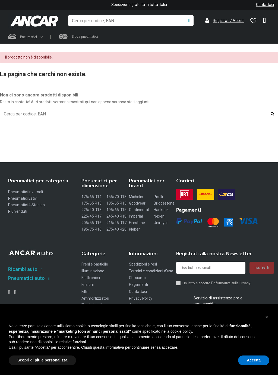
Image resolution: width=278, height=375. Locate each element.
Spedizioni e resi (143, 265)
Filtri (85, 292)
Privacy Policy (140, 299)
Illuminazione (92, 271)
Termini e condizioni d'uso (151, 271)
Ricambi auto (22, 270)
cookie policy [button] (181, 331)
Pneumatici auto (26, 279)
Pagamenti (138, 285)
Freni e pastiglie (94, 265)
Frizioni (87, 285)
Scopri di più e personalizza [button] (42, 360)
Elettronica (90, 278)
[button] (266, 317)
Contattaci (265, 4)
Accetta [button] (254, 360)
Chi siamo (137, 278)
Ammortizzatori (95, 299)
